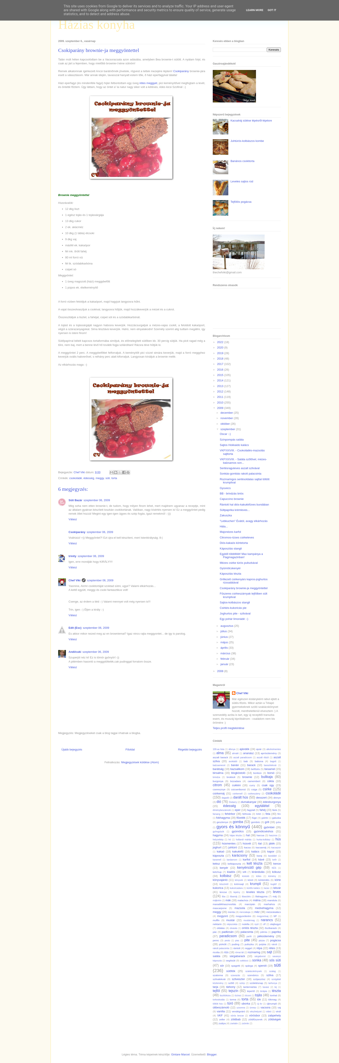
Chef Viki (74, 580)
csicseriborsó (238, 789)
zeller (222, 1019)
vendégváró (238, 1011)
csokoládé (75, 478)
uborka (245, 1003)
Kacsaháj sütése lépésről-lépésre (251, 120)
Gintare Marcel (180, 1054)
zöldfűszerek (255, 1019)
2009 (220, 408)
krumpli (255, 884)
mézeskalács (273, 912)
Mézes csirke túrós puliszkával (239, 562)
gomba (238, 822)
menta (231, 912)
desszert (261, 797)
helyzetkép (218, 839)
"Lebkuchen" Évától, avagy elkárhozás (243, 521)
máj (275, 896)
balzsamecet (219, 765)
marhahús (269, 904)
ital (260, 843)
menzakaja (244, 912)
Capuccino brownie (232, 499)
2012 (220, 391)
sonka (256, 960)
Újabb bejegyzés (71, 749)
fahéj (263, 810)
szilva (269, 975)
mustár (230, 920)
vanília (221, 1011)
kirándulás (258, 871)
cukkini (236, 785)
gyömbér (269, 827)
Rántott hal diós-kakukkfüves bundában (244, 504)
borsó (271, 773)
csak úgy (268, 785)
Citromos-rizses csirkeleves (237, 537)
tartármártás (250, 986)
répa (259, 948)
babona (259, 761)
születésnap (256, 983)
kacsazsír (276, 847)
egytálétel (262, 806)
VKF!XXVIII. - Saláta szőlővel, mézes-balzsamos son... (243, 461)
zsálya (222, 1023)
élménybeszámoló (222, 810)
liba (223, 896)
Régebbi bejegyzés (190, 749)
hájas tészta (236, 835)
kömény (272, 876)
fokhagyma (223, 817)
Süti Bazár (75, 500)
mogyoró (222, 916)
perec (216, 940)
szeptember (228, 429)
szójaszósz (259, 979)
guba (278, 822)
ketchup (217, 871)
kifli (244, 871)
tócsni (248, 995)
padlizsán (227, 931)
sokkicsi (244, 960)
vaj (279, 1007)
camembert (254, 781)
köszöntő (224, 884)
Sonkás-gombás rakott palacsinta (240, 473)
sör (222, 965)
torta (114, 478)
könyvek (239, 880)
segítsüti (230, 960)
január (225, 664)
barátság (218, 769)
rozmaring (254, 952)
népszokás (232, 924)
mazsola (240, 908)
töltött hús (218, 1004)
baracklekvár (270, 765)
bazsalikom (237, 769)
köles (258, 876)
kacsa (247, 847)
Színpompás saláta (232, 439)
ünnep (253, 1007)
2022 (220, 342)
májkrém (217, 900)
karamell (217, 860)
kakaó (220, 851)
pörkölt (222, 944)
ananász (248, 753)
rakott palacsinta (221, 948)
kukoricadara (236, 888)
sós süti (275, 960)
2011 (220, 397)
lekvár (277, 888)
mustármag (249, 920)
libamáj (233, 896)
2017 (220, 364)
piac (237, 940)
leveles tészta (255, 892)
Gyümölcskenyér (230, 568)
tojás (258, 995)
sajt (269, 952)
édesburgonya (272, 802)
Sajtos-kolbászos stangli (235, 602)
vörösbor (254, 1015)
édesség (88, 478)
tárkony (230, 986)
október (226, 423)
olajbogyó (275, 924)
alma (220, 753)
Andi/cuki (75, 651)
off (264, 924)
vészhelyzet (256, 1011)
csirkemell (237, 793)
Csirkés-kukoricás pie (233, 607)
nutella (245, 924)
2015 (220, 375)
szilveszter (238, 979)
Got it (272, 10)
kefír (274, 860)
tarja (215, 986)
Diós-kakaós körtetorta (234, 542)
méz (257, 912)
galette (264, 818)
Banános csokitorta (242, 161)
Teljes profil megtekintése (228, 728)
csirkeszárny (254, 793)
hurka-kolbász (263, 839)
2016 (220, 369)
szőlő (231, 983)
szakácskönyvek (253, 971)
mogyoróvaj (263, 916)
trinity (72, 556)
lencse (223, 892)
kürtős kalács (253, 888)
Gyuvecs (225, 488)
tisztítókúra (225, 995)
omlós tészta (250, 928)
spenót (262, 965)
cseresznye (219, 789)
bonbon (257, 772)
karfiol (246, 859)
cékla (270, 781)
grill (267, 822)
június (225, 636)
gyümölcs (238, 831)
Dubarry (233, 802)
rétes (272, 948)
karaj (259, 855)
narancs (267, 920)
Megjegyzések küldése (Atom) (140, 762)
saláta (216, 956)
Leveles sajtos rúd (241, 181)
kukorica (218, 888)
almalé (235, 753)
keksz (216, 863)
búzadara (235, 781)
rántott (236, 948)
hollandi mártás (244, 839)
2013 (220, 386)
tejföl (216, 991)
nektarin (217, 924)
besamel (269, 769)
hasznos (273, 835)
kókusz (276, 871)
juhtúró (232, 847)
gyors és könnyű (233, 826)
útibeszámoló (221, 1007)
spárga (249, 965)
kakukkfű (237, 851)
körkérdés (263, 879)
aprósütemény (269, 753)
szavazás (235, 975)
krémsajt (239, 884)
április (225, 647)
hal (248, 835)
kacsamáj (261, 847)
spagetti (235, 965)
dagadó (225, 798)
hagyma (218, 835)
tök (259, 999)
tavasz (266, 987)
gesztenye (222, 822)
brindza (216, 777)
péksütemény (265, 936)
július (224, 631)
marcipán (250, 904)
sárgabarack (237, 956)
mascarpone (220, 908)
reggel (248, 948)
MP (275, 916)
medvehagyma (264, 908)
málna (257, 900)
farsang (216, 814)
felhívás (246, 813)
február (225, 658)
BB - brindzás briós (231, 493)
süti (108, 478)
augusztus (227, 625)
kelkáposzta (234, 863)
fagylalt (251, 810)
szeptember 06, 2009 (97, 500)
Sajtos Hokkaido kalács (234, 445)
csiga (254, 789)
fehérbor (230, 813)
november (227, 418)
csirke (267, 789)
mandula (272, 900)
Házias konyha (96, 24)
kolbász (225, 876)
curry (252, 785)
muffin (216, 920)
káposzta (218, 855)
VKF (220, 1015)
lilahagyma (261, 896)
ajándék (244, 749)
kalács (255, 851)
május (225, 642)
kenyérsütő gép (249, 867)
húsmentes (229, 843)
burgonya (218, 781)
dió (219, 802)
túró (230, 1003)
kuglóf (274, 884)
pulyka (262, 944)
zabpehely (274, 1015)
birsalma (218, 773)
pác (215, 931)
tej (275, 987)
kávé (261, 859)
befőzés (255, 769)
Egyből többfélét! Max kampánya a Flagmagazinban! (241, 555)
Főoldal (130, 749)
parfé (249, 936)
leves (277, 892)
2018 (220, 358)
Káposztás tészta (230, 573)
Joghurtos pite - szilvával (235, 613)
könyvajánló (220, 880)
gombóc (255, 822)
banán (235, 765)
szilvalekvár (219, 979)
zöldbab (236, 1019)
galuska (276, 817)
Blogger (211, 1054)
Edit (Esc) (75, 627)
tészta (276, 991)
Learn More (254, 10)
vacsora (265, 1007)
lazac (266, 888)
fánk (274, 810)
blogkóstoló (238, 773)
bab (246, 761)
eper (237, 810)
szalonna (218, 975)
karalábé (272, 856)
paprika (276, 931)
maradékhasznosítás (224, 904)
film (279, 814)
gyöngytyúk (218, 831)
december (227, 412)
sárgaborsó (260, 956)
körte (278, 880)
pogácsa (275, 940)
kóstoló (245, 876)
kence (277, 863)
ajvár (259, 749)
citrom (217, 785)
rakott (274, 944)
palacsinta (247, 931)
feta (267, 813)
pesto (227, 940)
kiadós (231, 871)
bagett (273, 761)
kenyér (224, 867)
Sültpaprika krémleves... (235, 510)
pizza (262, 940)
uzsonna (241, 1007)
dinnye (277, 797)
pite (247, 940)
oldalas (221, 928)
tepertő (251, 991)
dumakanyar (249, 802)
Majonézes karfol (230, 531)
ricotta (216, 952)
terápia (263, 991)
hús (278, 839)
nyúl (256, 924)
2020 (220, 347)
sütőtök (230, 971)
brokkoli (231, 777)
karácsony (239, 855)
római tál (239, 952)
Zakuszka (226, 515)
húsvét (247, 843)
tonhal (273, 995)
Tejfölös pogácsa (240, 201)
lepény (236, 892)
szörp (242, 983)
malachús (242, 900)
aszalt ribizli (263, 757)
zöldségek (274, 1019)
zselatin (234, 1023)
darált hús (240, 797)
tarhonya (272, 983)
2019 (220, 353)
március (226, 653)
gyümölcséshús (263, 831)
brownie (247, 777)
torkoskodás (219, 999)
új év (259, 1004)
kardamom (232, 860)
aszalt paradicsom (242, 757)
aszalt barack (220, 757)
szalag (272, 971)
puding (235, 944)
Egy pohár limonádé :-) (234, 619)
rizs (226, 952)
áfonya (232, 749)
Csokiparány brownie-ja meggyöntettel (243, 588)
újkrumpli (272, 1003)
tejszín (233, 991)
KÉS (274, 868)
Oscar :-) (225, 434)
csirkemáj (219, 793)
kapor (270, 851)
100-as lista (218, 749)
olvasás (233, 928)
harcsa (260, 835)
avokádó (233, 761)
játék (272, 843)
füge (254, 817)
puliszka (249, 944)
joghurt (217, 847)
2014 (220, 380)
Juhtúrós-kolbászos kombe (247, 141)
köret (250, 879)
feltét (258, 814)
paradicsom (228, 936)
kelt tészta (254, 863)
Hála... (224, 526)
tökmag (272, 999)
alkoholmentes (273, 749)
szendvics (252, 975)
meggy (100, 478)
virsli (278, 1011)
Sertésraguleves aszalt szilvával (239, 468)
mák (228, 900)
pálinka (263, 932)
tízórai (238, 995)
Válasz (73, 519)
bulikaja (267, 777)
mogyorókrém (243, 916)
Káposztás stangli (231, 548)
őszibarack (271, 928)
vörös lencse (237, 1015)
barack (251, 765)
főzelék (241, 817)
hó (230, 839)
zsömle (245, 1023)
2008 (220, 671)
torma (233, 999)
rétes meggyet (148, 83)
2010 (220, 402)
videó (268, 1011)
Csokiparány (181, 71)
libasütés (246, 896)
